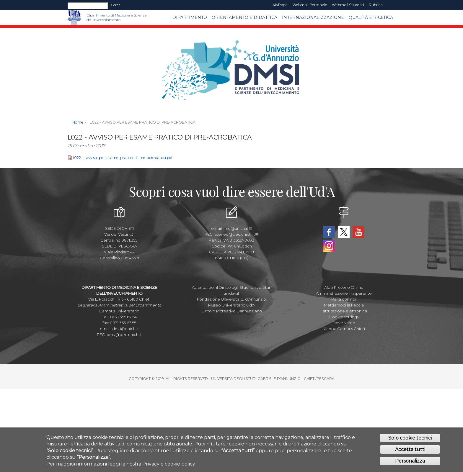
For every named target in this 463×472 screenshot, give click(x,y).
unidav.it (231, 293)
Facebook (329, 232)
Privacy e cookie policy (168, 464)
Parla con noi (343, 299)
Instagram (329, 246)
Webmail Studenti (348, 5)
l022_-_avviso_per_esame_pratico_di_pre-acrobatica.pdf (122, 157)
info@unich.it (238, 228)
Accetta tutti (410, 449)
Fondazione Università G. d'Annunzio (231, 299)
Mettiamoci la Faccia (344, 305)
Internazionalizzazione (313, 17)
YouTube (358, 232)
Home (77, 122)
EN (390, 5)
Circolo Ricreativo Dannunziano (231, 311)
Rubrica (376, 5)
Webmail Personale (309, 5)
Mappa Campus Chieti (344, 328)
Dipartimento (189, 17)
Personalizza (410, 461)
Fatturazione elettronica (343, 311)
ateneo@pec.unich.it (236, 234)
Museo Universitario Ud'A (231, 305)
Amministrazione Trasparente (344, 293)
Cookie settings (343, 316)
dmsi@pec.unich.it (124, 334)
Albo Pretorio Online (343, 287)
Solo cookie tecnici (410, 438)
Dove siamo (343, 322)
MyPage (280, 5)
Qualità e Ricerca (371, 17)
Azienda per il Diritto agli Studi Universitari (231, 287)
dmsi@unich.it (125, 328)
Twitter (343, 232)
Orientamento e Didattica (244, 17)
